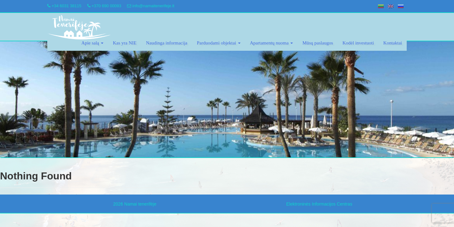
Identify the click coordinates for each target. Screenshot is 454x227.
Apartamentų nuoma (271, 42)
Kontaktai (392, 42)
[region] (227, 99)
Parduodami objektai (218, 42)
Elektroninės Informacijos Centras (319, 204)
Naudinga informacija (166, 42)
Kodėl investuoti (358, 42)
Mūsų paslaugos (317, 42)
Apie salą (92, 42)
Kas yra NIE (125, 42)
